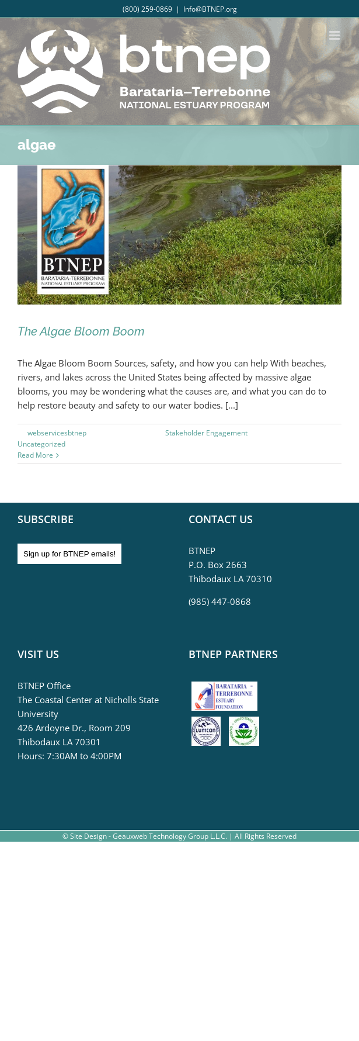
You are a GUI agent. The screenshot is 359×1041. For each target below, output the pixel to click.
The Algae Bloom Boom (81, 331)
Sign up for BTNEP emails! (69, 553)
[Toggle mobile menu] (335, 35)
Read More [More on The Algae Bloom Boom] (35, 455)
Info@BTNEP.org (210, 9)
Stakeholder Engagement (206, 433)
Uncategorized (41, 444)
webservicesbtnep (56, 433)
